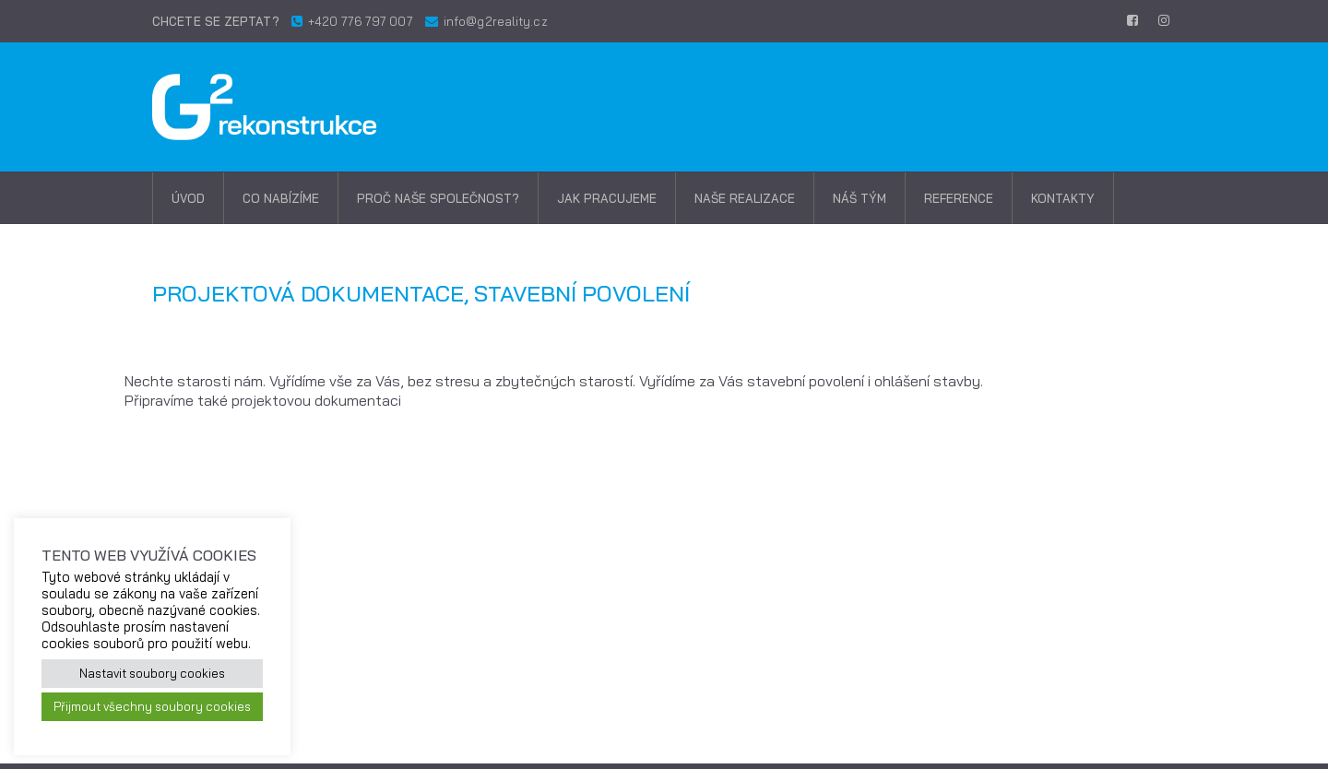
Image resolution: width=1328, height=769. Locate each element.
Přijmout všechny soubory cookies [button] (152, 706)
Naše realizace (744, 198)
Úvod (188, 198)
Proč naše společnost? (438, 198)
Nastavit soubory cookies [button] (152, 673)
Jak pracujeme (607, 198)
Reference (958, 198)
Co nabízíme (281, 198)
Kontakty (1063, 198)
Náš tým (859, 198)
